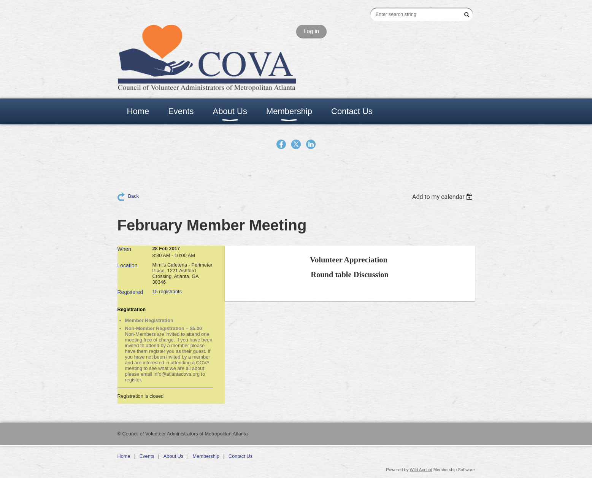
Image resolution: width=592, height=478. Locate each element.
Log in (311, 31)
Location (127, 265)
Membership (206, 456)
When (124, 249)
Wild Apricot (421, 469)
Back (133, 196)
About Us (173, 456)
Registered (130, 292)
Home (123, 456)
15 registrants (167, 291)
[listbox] (443, 197)
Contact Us (240, 456)
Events (147, 456)
